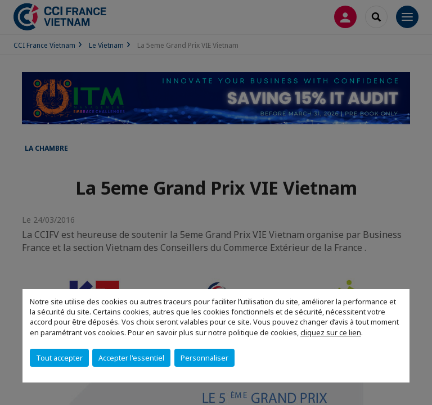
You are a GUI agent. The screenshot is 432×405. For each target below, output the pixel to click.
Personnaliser (204, 358)
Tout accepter (59, 358)
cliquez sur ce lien (330, 332)
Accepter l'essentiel (131, 358)
